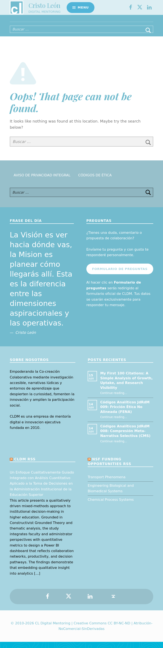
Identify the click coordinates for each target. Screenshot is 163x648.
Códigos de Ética (95, 181)
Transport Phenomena (106, 483)
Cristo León (44, 7)
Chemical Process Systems (111, 506)
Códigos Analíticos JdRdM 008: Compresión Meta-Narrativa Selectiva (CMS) (125, 437)
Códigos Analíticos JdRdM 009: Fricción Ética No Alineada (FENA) (125, 413)
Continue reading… (113, 399)
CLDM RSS (25, 465)
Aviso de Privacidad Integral (42, 181)
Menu (83, 9)
